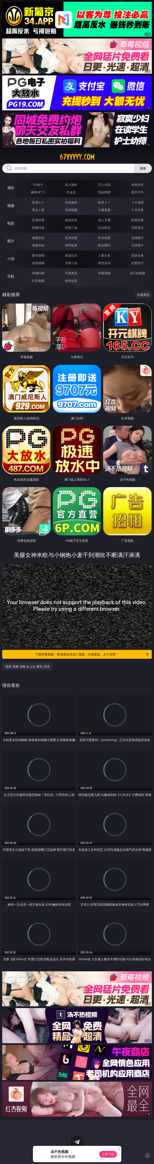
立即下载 (108, 1154)
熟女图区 (104, 245)
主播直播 (104, 210)
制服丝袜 (38, 227)
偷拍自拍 (71, 220)
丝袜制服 (71, 210)
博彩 (10, 187)
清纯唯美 (71, 245)
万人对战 (104, 184)
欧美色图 (104, 238)
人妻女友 (104, 255)
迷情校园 (38, 263)
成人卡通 (104, 220)
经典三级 (71, 227)
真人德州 (71, 184)
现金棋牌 (104, 192)
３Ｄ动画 (137, 202)
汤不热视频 (137, 273)
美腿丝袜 (38, 245)
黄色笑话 (104, 263)
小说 (10, 258)
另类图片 (137, 245)
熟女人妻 (38, 210)
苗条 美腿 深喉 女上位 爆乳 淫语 (27, 666)
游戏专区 (137, 184)
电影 (10, 223)
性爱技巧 (137, 263)
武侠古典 (137, 255)
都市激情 (38, 255)
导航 (10, 276)
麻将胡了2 (38, 192)
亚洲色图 (71, 238)
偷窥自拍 (38, 238)
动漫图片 (137, 238)
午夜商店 (71, 273)
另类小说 (71, 263)
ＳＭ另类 (137, 210)
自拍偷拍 (71, 202)
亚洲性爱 (38, 220)
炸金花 (71, 192)
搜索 (143, 168)
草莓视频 (104, 273)
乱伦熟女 (104, 227)
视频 (10, 205)
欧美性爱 (137, 220)
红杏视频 (38, 281)
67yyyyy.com (77, 157)
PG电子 (38, 184)
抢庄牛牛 (137, 192)
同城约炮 (38, 273)
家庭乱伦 (71, 255)
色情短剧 (71, 281)
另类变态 (137, 227)
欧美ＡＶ (104, 202)
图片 (10, 240)
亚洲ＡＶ (38, 202)
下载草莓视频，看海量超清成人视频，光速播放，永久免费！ (92, 654)
